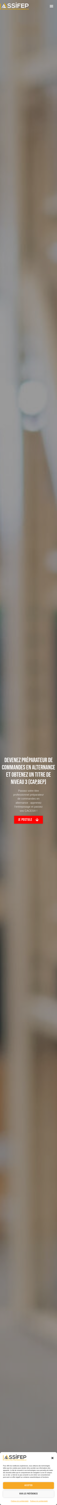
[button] (52, 1458)
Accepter (28, 1485)
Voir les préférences (28, 1493)
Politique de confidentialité (19, 1501)
